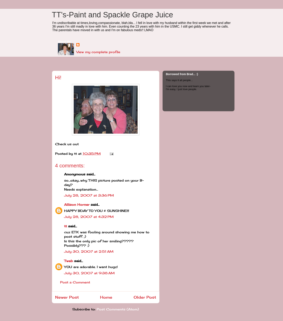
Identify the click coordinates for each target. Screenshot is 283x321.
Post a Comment (75, 282)
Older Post (145, 297)
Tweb (68, 261)
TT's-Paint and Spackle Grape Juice (112, 15)
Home (106, 297)
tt (65, 226)
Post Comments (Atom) (118, 309)
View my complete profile (98, 52)
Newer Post (67, 297)
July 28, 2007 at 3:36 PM (89, 195)
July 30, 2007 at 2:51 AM (88, 251)
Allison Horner (76, 205)
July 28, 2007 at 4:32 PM (89, 217)
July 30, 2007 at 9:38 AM (89, 273)
